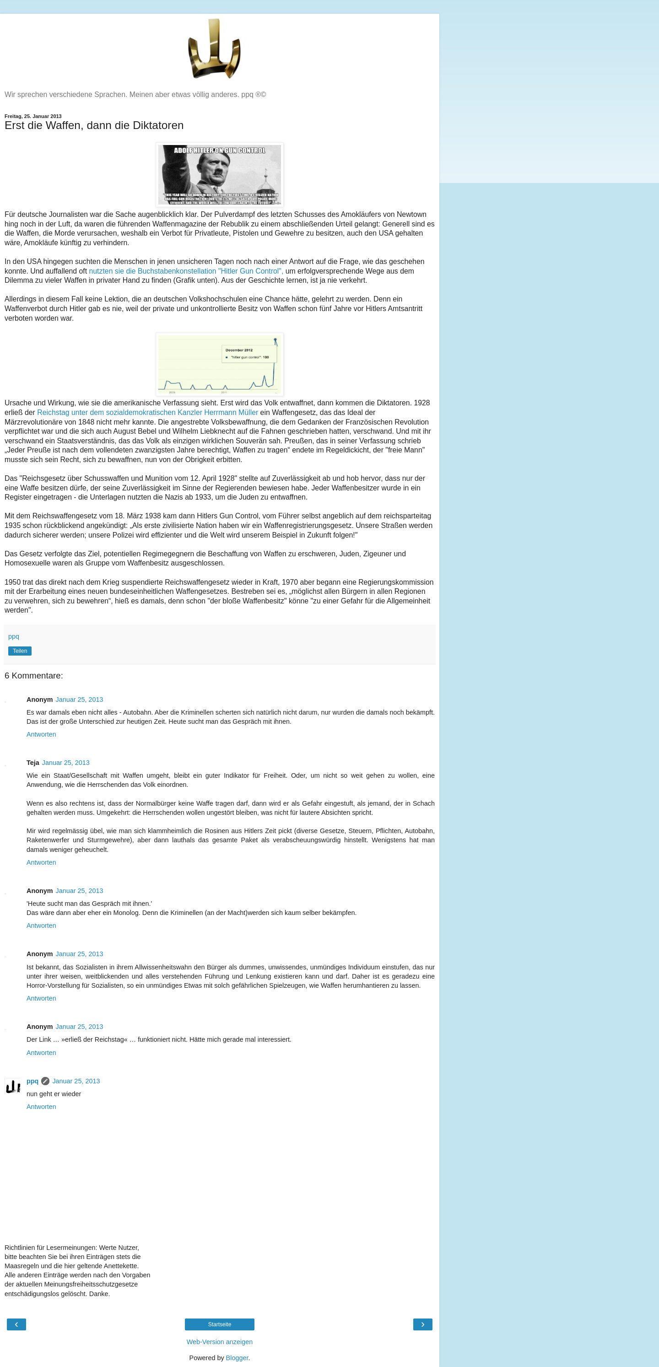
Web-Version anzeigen (220, 1341)
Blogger (237, 1358)
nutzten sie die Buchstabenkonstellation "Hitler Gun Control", (186, 271)
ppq (32, 1081)
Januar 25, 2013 (79, 699)
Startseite (220, 1324)
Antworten (41, 734)
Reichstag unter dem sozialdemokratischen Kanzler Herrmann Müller (147, 412)
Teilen (20, 651)
